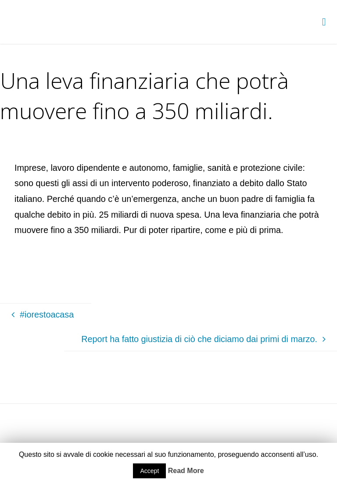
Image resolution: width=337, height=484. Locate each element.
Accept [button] (149, 470)
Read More (186, 470)
